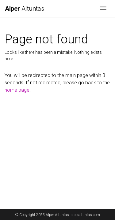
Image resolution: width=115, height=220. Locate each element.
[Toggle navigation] (103, 9)
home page (17, 90)
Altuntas (24, 8)
